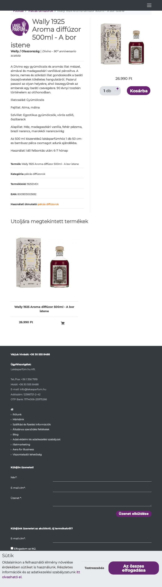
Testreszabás (94, 568)
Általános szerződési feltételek (31, 429)
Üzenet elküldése (134, 514)
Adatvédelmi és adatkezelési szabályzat (36, 439)
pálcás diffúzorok (48, 204)
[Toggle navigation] (149, 5)
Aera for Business (23, 449)
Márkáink (18, 419)
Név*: (14, 477)
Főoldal (18, 11)
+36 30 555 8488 (40, 354)
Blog (15, 434)
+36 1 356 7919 (29, 379)
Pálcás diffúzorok (40, 11)
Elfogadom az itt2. (23, 548)
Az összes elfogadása (133, 568)
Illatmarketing (21, 444)
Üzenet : (16, 498)
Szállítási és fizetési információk (32, 424)
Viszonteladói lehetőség (27, 454)
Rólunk (17, 414)
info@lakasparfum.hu (33, 389)
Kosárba (138, 90)
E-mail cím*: (18, 487)
